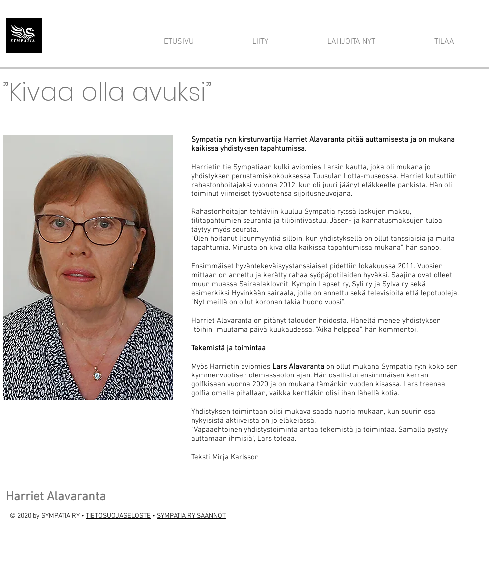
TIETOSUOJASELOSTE (118, 516)
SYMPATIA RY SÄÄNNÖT (191, 516)
